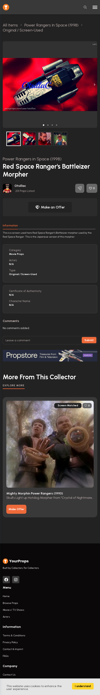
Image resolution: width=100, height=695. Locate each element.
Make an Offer (50, 207)
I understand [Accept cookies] (83, 686)
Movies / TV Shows (13, 609)
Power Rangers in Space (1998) (32, 158)
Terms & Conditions (14, 635)
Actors (6, 616)
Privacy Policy (10, 642)
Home (6, 596)
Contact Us (9, 674)
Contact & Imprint (13, 649)
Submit (89, 340)
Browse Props (10, 603)
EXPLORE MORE (14, 385)
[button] (43, 125)
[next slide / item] (94, 84)
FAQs (5, 656)
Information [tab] (10, 225)
